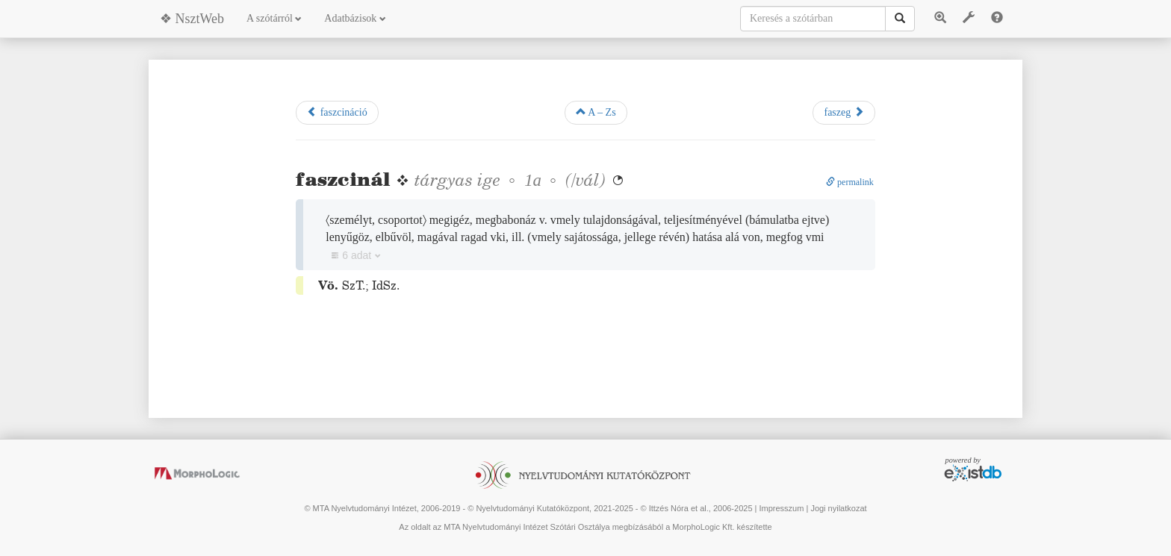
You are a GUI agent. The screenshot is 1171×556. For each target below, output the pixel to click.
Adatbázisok (354, 18)
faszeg (843, 112)
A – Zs (596, 112)
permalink (850, 182)
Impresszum (781, 508)
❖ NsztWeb (192, 18)
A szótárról (274, 18)
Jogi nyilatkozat (838, 508)
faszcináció (337, 112)
